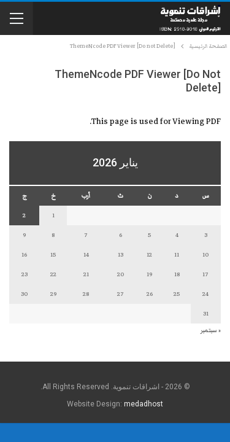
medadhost (143, 404)
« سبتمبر (211, 330)
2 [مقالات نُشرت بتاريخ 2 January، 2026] (24, 215)
